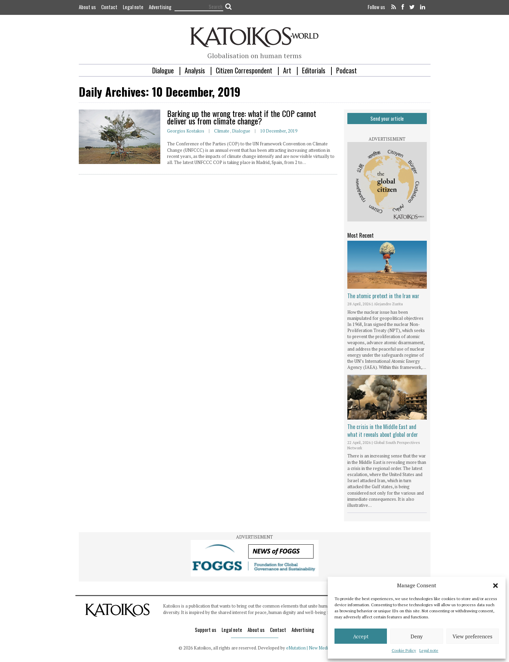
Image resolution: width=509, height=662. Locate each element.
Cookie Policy (404, 650)
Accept (361, 636)
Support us (205, 629)
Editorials (313, 70)
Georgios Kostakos (185, 131)
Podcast (346, 70)
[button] (495, 585)
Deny (417, 636)
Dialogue (163, 70)
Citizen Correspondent (244, 70)
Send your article (387, 118)
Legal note (428, 650)
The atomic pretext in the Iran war (383, 296)
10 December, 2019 (278, 131)
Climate (221, 131)
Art (287, 70)
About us (87, 6)
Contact (109, 6)
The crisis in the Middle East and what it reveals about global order (382, 430)
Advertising (160, 6)
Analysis (195, 70)
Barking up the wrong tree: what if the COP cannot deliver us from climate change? (241, 117)
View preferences (472, 636)
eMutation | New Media (308, 648)
